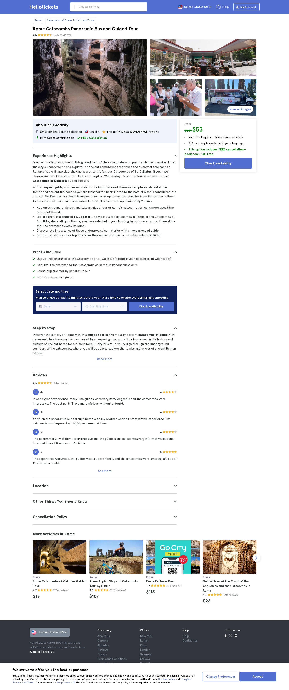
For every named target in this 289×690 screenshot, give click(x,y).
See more (104, 471)
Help (186, 636)
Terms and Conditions (112, 659)
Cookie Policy (166, 679)
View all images (240, 109)
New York (146, 636)
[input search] (108, 6)
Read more (104, 359)
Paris (143, 645)
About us (103, 636)
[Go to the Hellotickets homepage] (45, 7)
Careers (102, 640)
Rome (38, 20)
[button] (105, 155)
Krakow (145, 659)
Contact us (190, 640)
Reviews (102, 649)
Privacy (102, 654)
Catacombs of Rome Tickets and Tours (70, 20)
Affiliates (103, 645)
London (145, 649)
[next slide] (256, 558)
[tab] (105, 155)
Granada (145, 654)
